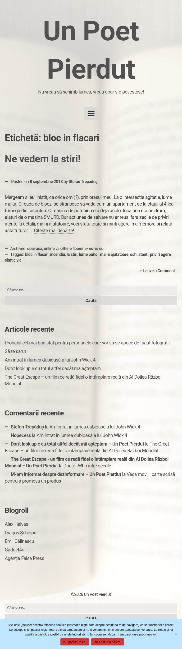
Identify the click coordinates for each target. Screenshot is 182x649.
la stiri (72, 254)
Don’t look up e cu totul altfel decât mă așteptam (53, 368)
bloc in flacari (37, 254)
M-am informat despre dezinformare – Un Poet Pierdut (66, 474)
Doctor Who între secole (87, 466)
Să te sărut (15, 351)
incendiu (57, 254)
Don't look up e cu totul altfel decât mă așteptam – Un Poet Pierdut (77, 444)
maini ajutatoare (114, 254)
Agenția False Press (24, 558)
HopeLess (21, 435)
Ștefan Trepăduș (82, 181)
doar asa (34, 248)
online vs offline (58, 248)
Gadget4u (14, 550)
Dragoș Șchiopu (20, 533)
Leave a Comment (160, 271)
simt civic (13, 260)
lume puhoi (88, 254)
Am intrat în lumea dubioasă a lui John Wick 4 (50, 360)
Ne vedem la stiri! (42, 159)
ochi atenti (139, 254)
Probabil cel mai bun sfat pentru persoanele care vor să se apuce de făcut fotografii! (88, 343)
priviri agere (160, 254)
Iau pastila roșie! (74, 642)
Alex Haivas (16, 524)
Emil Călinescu (19, 541)
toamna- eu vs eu (88, 248)
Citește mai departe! (54, 230)
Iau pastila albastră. (108, 642)
